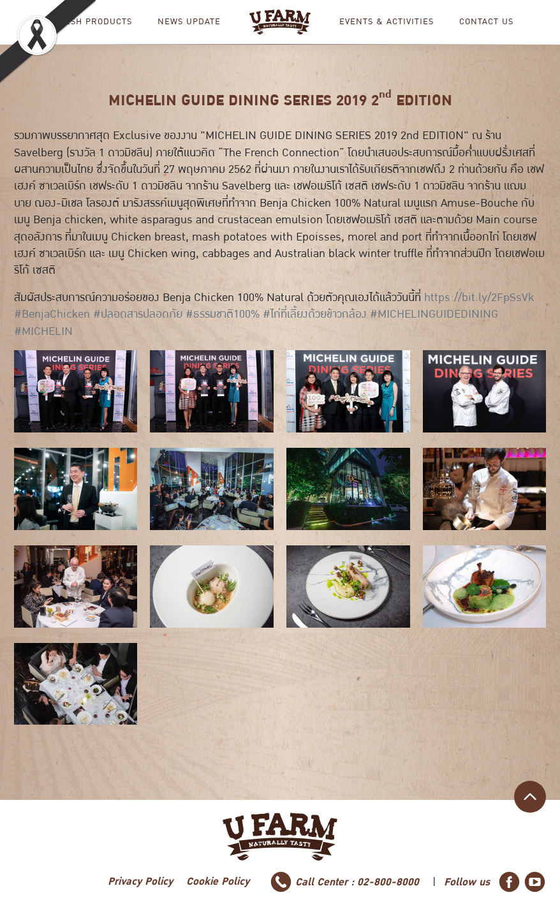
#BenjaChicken (52, 314)
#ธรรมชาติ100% (223, 314)
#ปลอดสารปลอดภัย (137, 314)
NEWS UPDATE (189, 22)
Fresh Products (93, 22)
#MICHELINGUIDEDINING (434, 314)
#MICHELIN (43, 331)
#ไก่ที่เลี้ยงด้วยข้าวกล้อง (315, 314)
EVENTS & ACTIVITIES (386, 22)
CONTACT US (486, 22)
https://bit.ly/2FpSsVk (479, 297)
